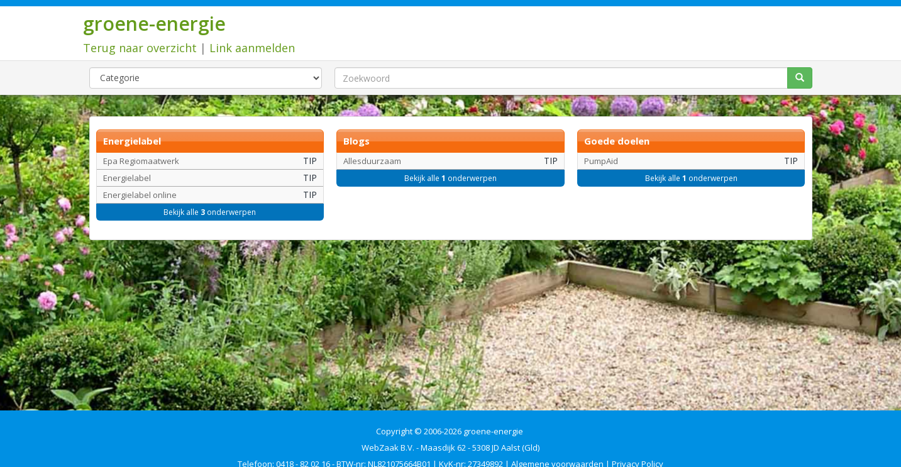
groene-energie (154, 23)
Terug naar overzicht (140, 47)
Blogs (356, 141)
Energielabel (132, 141)
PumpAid (601, 161)
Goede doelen (616, 141)
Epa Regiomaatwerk (141, 161)
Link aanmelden (252, 47)
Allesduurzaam (372, 161)
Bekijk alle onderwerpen (209, 212)
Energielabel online (140, 195)
